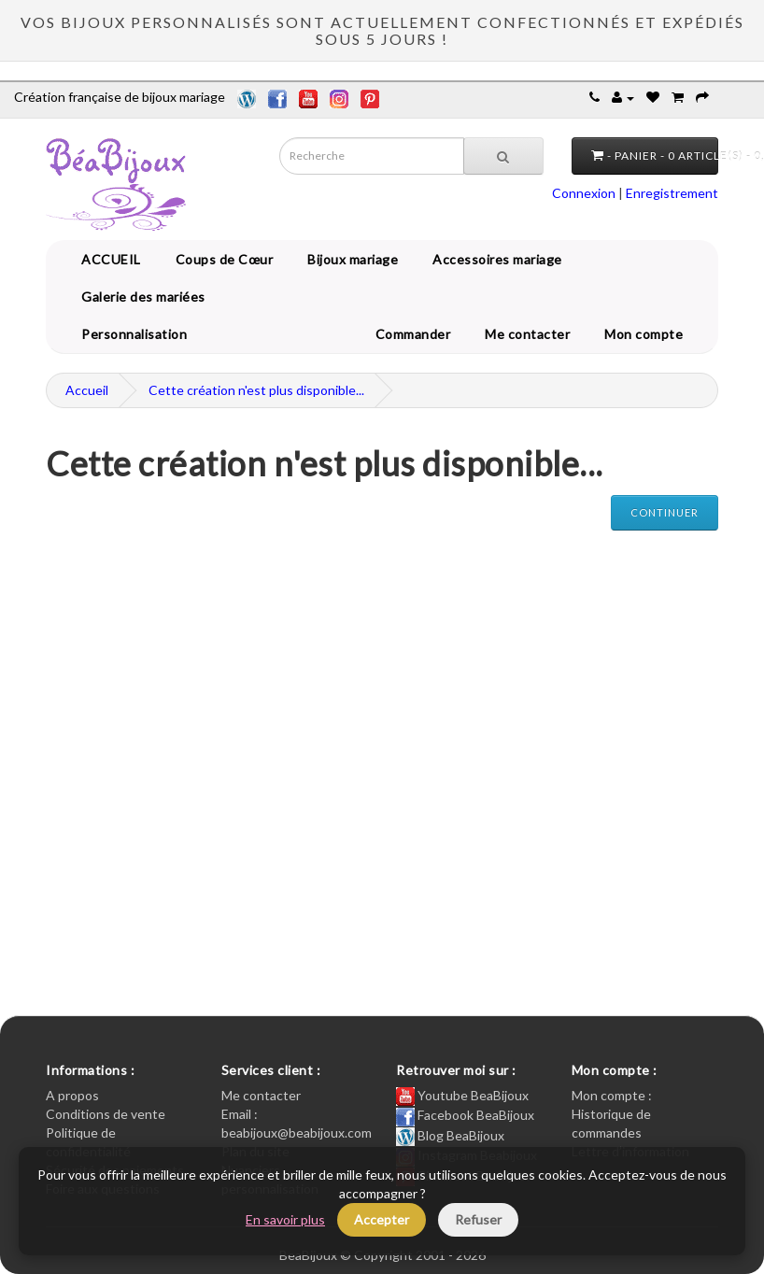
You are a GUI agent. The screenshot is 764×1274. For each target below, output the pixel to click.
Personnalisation (131, 334)
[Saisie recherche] (371, 156)
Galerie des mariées (140, 296)
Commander (416, 334)
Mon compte (646, 334)
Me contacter (530, 334)
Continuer (664, 512)
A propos (72, 1095)
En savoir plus (285, 1219)
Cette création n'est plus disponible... (256, 390)
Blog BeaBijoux (450, 1135)
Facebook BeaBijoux (465, 1115)
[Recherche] (503, 156)
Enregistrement (672, 193)
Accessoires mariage (494, 259)
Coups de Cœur (221, 259)
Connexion (583, 193)
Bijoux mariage (349, 259)
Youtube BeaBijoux (462, 1095)
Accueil (86, 390)
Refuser (478, 1219)
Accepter (381, 1219)
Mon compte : (612, 1095)
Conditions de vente (105, 1114)
